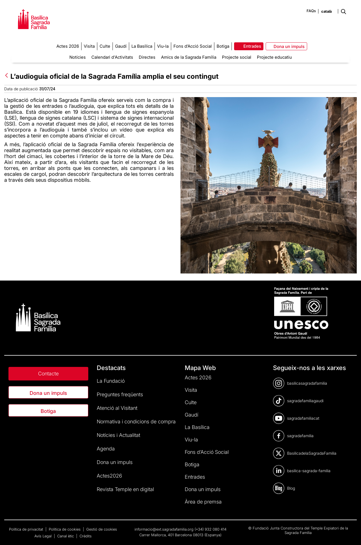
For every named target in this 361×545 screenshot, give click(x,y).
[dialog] (350, 533)
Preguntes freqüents (120, 394)
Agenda (106, 449)
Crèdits (86, 536)
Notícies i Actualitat (118, 435)
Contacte (48, 374)
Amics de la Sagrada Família (188, 57)
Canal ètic (66, 536)
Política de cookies (65, 529)
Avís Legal (43, 536)
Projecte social (236, 57)
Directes (147, 57)
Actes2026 (109, 476)
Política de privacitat (26, 529)
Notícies (77, 57)
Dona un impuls (48, 393)
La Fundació (111, 381)
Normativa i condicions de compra (136, 421)
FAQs (311, 10)
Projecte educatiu (274, 57)
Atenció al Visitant (117, 408)
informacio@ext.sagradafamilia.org (164, 529)
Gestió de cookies (101, 529)
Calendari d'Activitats (112, 57)
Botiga (48, 411)
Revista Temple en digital (125, 489)
